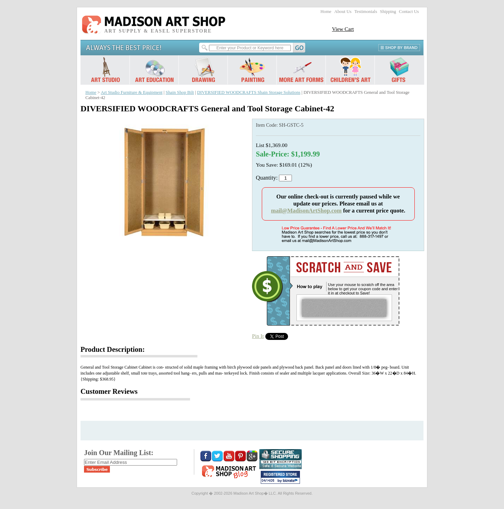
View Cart (343, 29)
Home (326, 11)
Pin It (258, 336)
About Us (342, 11)
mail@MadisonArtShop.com (306, 210)
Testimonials (365, 11)
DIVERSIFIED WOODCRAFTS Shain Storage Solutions (248, 92)
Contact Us (409, 11)
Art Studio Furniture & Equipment (131, 92)
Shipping (388, 11)
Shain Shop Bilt (180, 92)
